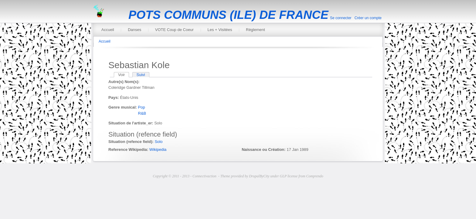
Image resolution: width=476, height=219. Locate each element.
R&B (142, 113)
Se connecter (341, 18)
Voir (123, 74)
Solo (158, 141)
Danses (134, 29)
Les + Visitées (219, 29)
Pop (141, 107)
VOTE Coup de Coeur (174, 29)
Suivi (141, 74)
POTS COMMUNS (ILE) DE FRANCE (228, 14)
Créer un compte (368, 18)
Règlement (255, 29)
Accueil (107, 29)
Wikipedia (157, 149)
